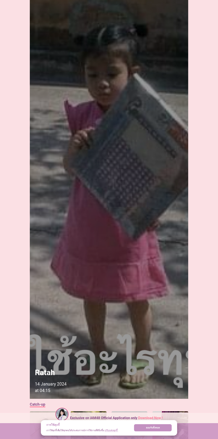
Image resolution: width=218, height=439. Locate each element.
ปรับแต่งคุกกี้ (111, 430)
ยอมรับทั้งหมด (153, 427)
